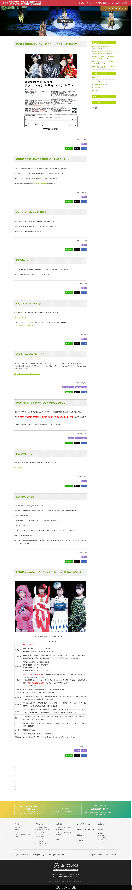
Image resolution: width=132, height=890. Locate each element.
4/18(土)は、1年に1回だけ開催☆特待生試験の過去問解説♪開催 (104, 52)
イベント (70, 387)
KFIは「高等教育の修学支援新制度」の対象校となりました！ (43, 159)
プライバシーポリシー (104, 840)
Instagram (35, 854)
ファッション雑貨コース (41, 837)
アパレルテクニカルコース (42, 830)
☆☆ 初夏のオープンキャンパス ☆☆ (27, 325)
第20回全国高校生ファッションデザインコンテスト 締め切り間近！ (47, 44)
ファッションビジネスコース (42, 839)
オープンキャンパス (114, 3)
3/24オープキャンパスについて (30, 354)
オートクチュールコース (41, 832)
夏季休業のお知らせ (25, 260)
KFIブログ (80, 835)
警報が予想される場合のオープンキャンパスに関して (40, 402)
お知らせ (65, 21)
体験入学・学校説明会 (81, 387)
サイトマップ (101, 837)
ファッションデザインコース (42, 834)
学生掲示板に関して (25, 453)
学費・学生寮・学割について (63, 832)
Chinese (106, 854)
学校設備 (16, 830)
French (99, 854)
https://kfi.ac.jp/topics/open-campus (27, 374)
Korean (113, 854)
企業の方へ (101, 833)
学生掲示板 (18, 467)
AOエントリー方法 (20, 317)
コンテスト (84, 750)
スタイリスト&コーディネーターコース (41, 842)
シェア (77, 148)
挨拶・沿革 (17, 827)
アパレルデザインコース (41, 827)
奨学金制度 (59, 830)
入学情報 (99, 3)
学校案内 (82, 3)
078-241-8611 (99, 808)
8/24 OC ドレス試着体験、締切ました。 (33, 212)
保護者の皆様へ (102, 835)
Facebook (24, 854)
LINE (64, 854)
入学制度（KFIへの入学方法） (64, 827)
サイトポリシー (102, 842)
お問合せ (125, 3)
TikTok (56, 854)
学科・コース (90, 3)
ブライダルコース (39, 845)
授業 (94, 91)
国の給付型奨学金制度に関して (101, 47)
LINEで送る (68, 148)
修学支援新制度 (41, 183)
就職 (104, 3)
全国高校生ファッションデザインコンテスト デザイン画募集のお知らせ (48, 572)
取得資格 (58, 834)
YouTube (46, 854)
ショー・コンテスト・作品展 (85, 829)
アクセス (124, 8)
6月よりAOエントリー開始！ (28, 303)
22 (15, 787)
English (92, 854)
